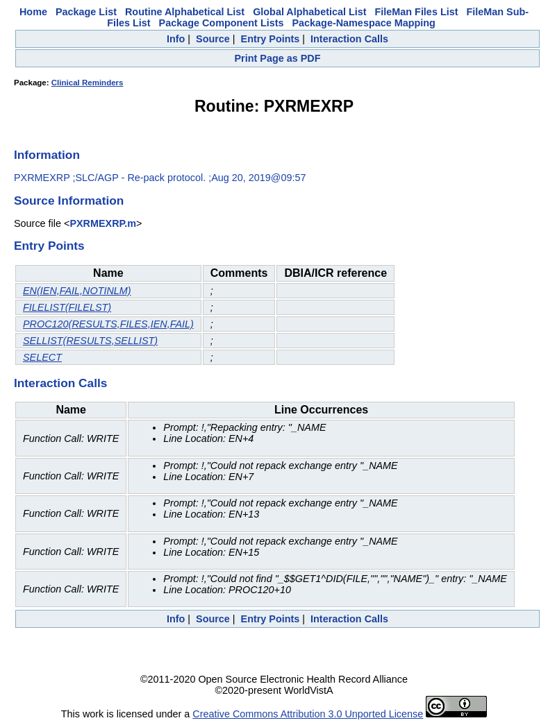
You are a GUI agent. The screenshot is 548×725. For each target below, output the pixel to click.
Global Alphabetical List (309, 11)
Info (176, 38)
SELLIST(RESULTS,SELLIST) (90, 340)
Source (213, 38)
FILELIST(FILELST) (67, 307)
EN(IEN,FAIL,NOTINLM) (77, 290)
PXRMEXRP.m (102, 223)
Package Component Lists (221, 22)
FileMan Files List (416, 11)
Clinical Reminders (87, 82)
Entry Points (270, 38)
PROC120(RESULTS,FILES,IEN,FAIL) (108, 324)
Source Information (69, 200)
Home (33, 11)
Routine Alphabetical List (184, 11)
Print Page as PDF (278, 58)
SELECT (42, 357)
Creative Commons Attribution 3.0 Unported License (307, 713)
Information (47, 155)
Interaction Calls (349, 38)
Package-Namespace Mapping (363, 22)
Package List (86, 11)
